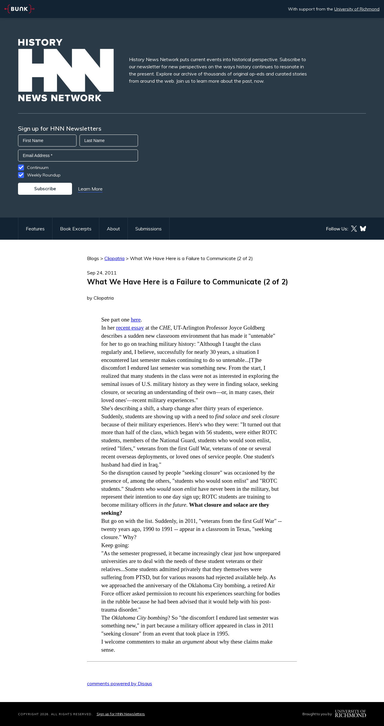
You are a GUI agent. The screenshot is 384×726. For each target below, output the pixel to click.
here (136, 319)
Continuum (38, 167)
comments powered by (119, 683)
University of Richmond (357, 9)
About (113, 229)
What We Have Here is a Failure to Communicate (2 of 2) (191, 258)
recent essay (130, 327)
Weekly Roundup (44, 175)
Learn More (90, 189)
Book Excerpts (76, 229)
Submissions (148, 229)
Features (35, 229)
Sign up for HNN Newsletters (121, 714)
